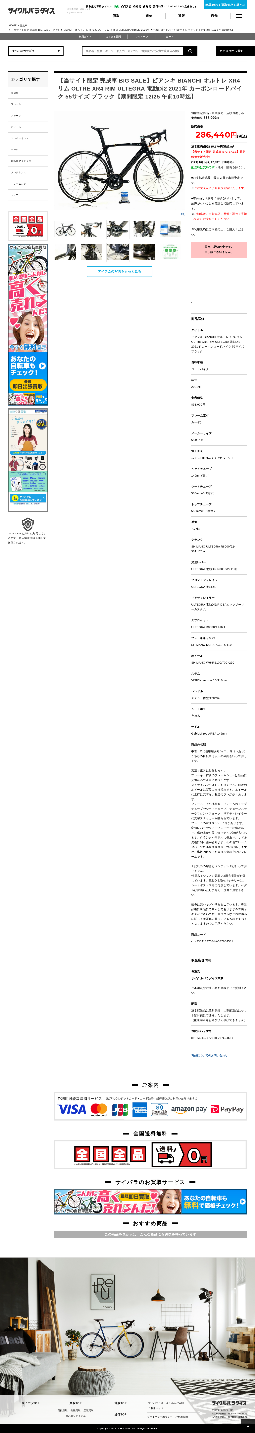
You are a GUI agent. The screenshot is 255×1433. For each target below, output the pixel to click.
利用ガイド (85, 36)
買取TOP (75, 1403)
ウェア (15, 195)
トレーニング (18, 183)
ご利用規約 (181, 1416)
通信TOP (121, 1414)
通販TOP (121, 1403)
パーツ (15, 149)
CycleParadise (36, 11)
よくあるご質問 (175, 1402)
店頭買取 (88, 1410)
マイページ (141, 36)
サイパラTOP (30, 1403)
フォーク (16, 115)
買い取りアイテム (76, 1415)
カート (170, 36)
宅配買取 (63, 1410)
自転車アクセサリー (22, 161)
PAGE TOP (248, 1426)
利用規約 (200, 229)
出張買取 (76, 1410)
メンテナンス (18, 172)
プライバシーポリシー (160, 1416)
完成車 (23, 25)
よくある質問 (113, 36)
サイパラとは (155, 1402)
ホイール (16, 127)
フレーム (16, 104)
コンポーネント (20, 138)
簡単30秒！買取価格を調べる (225, 4)
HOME (13, 25)
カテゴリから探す (207, 50)
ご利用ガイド (155, 1408)
